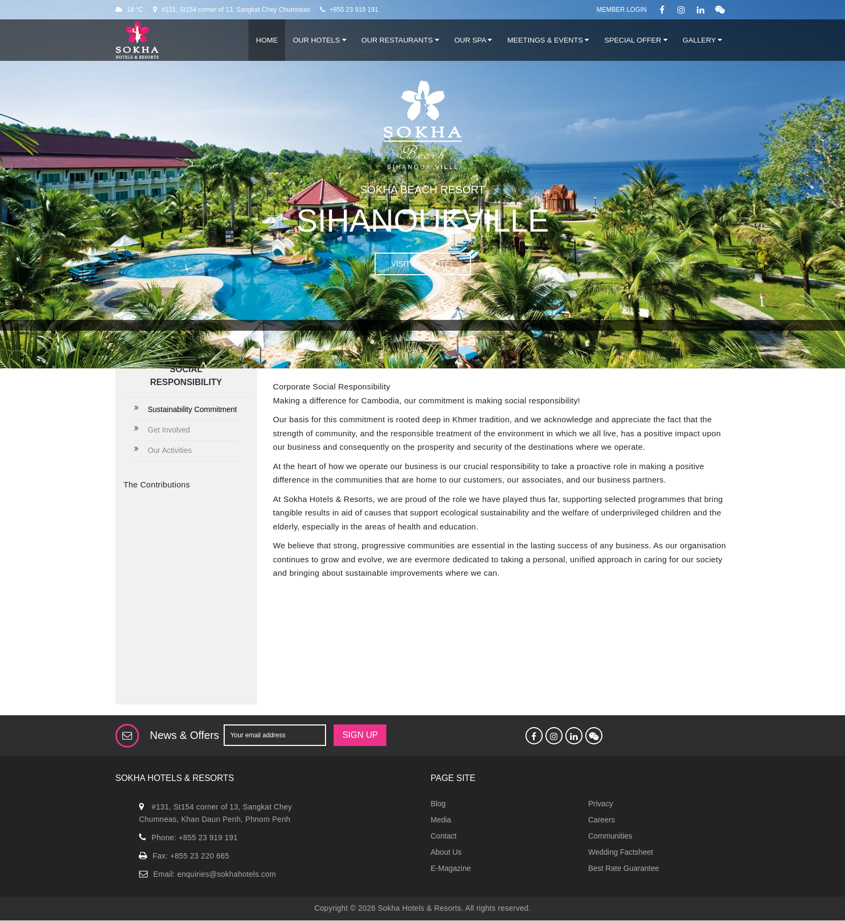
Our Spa (473, 40)
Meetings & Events (548, 40)
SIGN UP (360, 734)
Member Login (622, 9)
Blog (438, 803)
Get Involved (169, 429)
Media (441, 819)
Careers (601, 819)
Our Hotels (319, 40)
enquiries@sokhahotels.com (226, 874)
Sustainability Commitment (192, 409)
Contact (443, 836)
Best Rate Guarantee (624, 868)
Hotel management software (146, 325)
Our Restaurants (400, 40)
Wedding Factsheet (620, 852)
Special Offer (635, 40)
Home (267, 40)
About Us (446, 852)
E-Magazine (451, 868)
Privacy (600, 803)
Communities (610, 836)
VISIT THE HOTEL (422, 264)
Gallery (702, 40)
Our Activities (170, 450)
